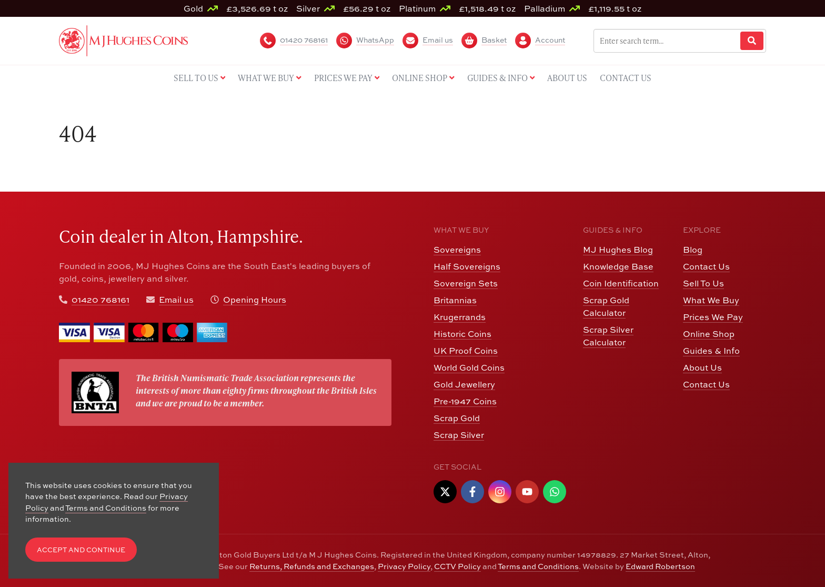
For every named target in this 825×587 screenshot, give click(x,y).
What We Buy (711, 300)
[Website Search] (751, 41)
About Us (702, 367)
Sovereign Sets (466, 283)
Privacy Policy (404, 566)
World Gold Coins (469, 367)
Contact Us (706, 266)
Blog (692, 249)
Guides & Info (711, 350)
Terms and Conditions (538, 566)
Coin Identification (621, 283)
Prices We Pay (713, 317)
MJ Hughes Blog (618, 249)
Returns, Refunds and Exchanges (311, 566)
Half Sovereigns (467, 266)
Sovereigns (457, 249)
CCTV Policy (457, 566)
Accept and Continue (81, 549)
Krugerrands (460, 317)
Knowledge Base (618, 266)
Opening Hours (254, 299)
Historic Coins (462, 334)
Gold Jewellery (464, 384)
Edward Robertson (660, 566)
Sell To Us (703, 283)
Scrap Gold (457, 418)
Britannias (455, 300)
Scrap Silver (459, 435)
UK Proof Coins (466, 350)
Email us (176, 299)
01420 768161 (100, 299)
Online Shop (709, 334)
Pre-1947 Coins (465, 401)
